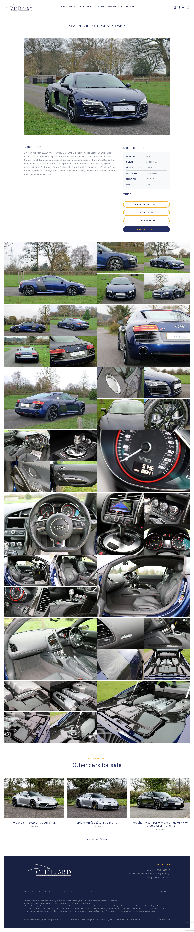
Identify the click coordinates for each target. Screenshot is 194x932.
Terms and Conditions (78, 920)
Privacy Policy (108, 920)
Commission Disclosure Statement (127, 920)
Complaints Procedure (95, 920)
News (86, 892)
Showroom (85, 7)
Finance (100, 7)
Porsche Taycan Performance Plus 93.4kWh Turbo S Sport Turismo (160, 824)
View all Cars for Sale (97, 839)
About (72, 7)
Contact (130, 7)
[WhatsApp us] (188, 7)
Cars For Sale (37, 892)
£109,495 (33, 827)
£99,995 (160, 830)
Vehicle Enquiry (146, 229)
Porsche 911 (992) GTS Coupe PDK (34, 823)
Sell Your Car (115, 7)
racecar (167, 920)
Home (62, 7)
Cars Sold (48, 892)
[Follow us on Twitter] (183, 7)
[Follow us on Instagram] (175, 7)
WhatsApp (146, 213)
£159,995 (97, 827)
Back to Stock (146, 221)
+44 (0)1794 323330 (146, 205)
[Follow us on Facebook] (179, 7)
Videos (78, 892)
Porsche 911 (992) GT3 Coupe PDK (97, 823)
